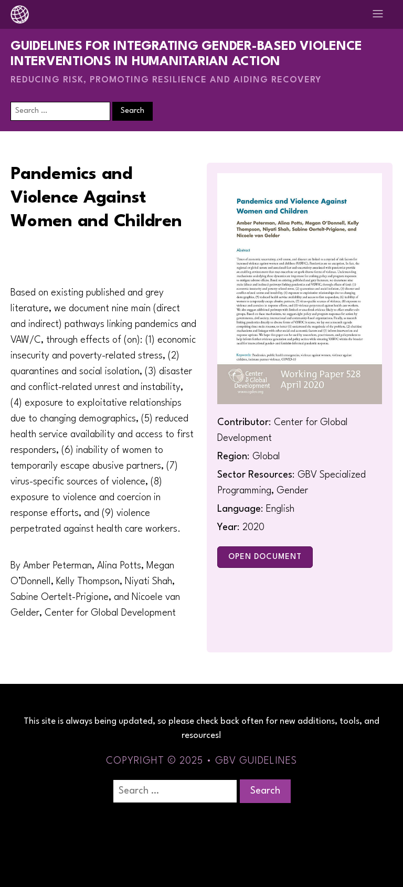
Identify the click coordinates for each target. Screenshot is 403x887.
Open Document (265, 557)
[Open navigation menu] (377, 14)
